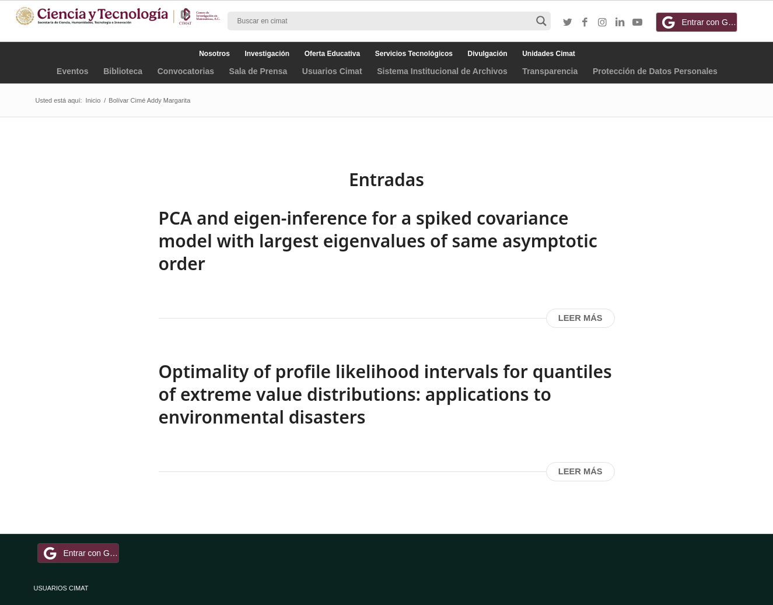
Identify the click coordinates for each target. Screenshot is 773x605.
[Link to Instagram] (602, 23)
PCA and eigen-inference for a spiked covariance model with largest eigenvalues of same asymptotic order (378, 240)
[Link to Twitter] (567, 23)
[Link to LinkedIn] (620, 23)
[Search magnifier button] (541, 21)
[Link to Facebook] (585, 23)
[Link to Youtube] (637, 23)
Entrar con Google (698, 22)
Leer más (580, 318)
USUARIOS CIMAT (61, 588)
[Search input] (383, 21)
